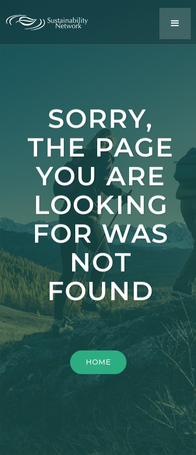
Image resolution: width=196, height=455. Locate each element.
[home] (52, 20)
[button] (175, 23)
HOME (98, 364)
